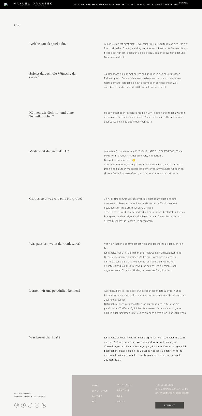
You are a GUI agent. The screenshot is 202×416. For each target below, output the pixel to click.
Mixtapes (91, 5)
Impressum (123, 390)
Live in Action (142, 5)
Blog (130, 5)
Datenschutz (124, 385)
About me (79, 5)
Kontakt (121, 5)
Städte (183, 5)
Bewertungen (106, 5)
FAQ (176, 5)
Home (95, 386)
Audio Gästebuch (162, 5)
